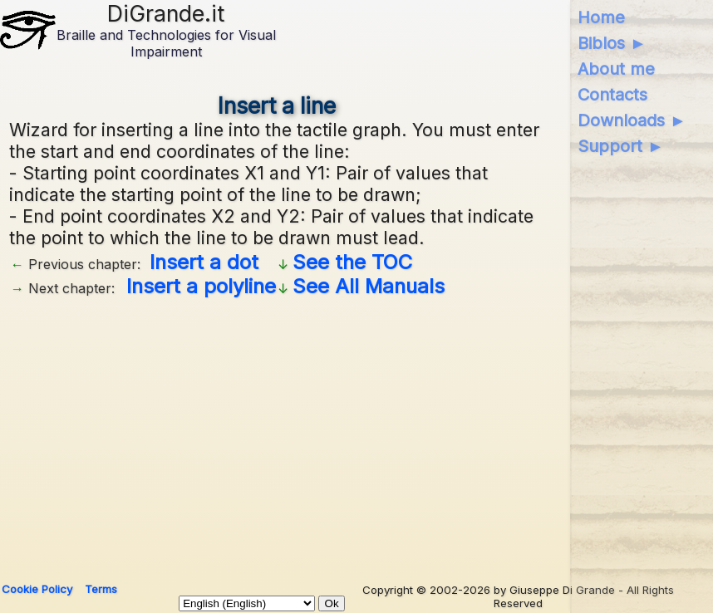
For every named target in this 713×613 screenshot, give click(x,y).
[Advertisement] (277, 433)
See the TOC (352, 262)
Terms (101, 589)
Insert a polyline (201, 286)
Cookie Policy (37, 589)
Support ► (621, 146)
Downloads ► (632, 120)
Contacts (612, 95)
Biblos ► (612, 43)
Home (601, 17)
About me (616, 69)
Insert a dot (204, 262)
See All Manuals (369, 286)
